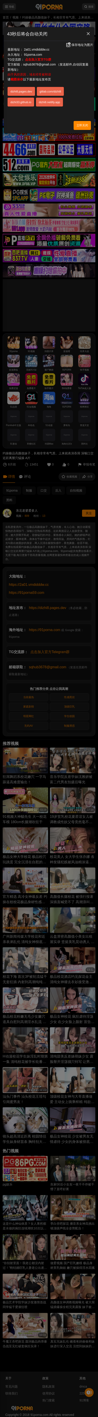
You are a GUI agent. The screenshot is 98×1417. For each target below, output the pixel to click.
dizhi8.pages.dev (21, 91)
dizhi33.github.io (20, 102)
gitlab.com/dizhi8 (50, 91)
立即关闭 (82, 125)
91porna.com (33, 54)
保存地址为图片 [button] (79, 44)
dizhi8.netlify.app (49, 102)
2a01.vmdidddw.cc (36, 49)
